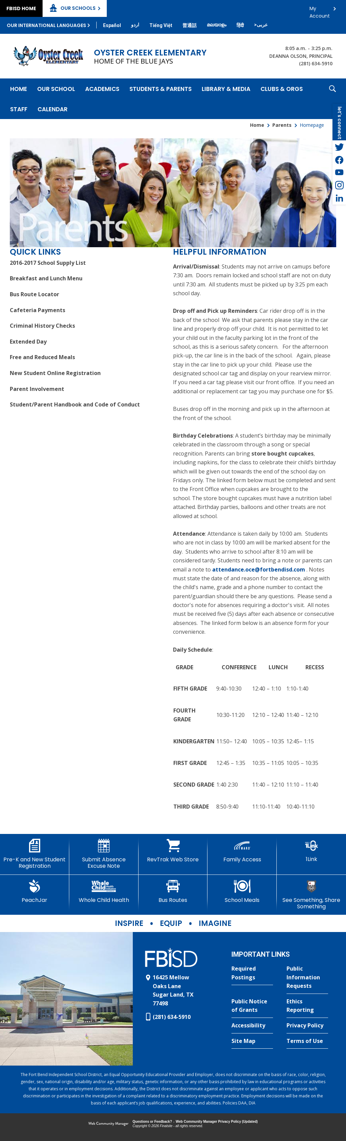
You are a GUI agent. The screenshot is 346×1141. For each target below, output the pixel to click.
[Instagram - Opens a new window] (339, 185)
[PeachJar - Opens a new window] (34, 891)
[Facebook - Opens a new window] (339, 160)
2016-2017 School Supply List (48, 262)
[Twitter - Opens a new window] (339, 147)
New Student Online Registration (55, 373)
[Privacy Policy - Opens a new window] (307, 1025)
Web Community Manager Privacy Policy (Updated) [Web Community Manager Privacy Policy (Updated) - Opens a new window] (217, 1121)
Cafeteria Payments (37, 310)
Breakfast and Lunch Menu (46, 278)
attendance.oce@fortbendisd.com (258, 569)
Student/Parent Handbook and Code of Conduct (75, 404)
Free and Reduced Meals (42, 357)
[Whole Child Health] (104, 891)
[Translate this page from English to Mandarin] (189, 25)
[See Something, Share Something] (311, 895)
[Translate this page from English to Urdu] (135, 25)
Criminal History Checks (42, 325)
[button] (332, 98)
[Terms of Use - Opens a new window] (307, 1041)
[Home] (18, 88)
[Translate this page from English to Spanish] (112, 25)
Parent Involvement (37, 389)
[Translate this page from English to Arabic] (261, 25)
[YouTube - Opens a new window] (339, 172)
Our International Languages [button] (46, 25)
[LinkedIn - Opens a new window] (339, 198)
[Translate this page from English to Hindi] (240, 25)
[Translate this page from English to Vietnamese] (161, 25)
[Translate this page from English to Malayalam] (216, 25)
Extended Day (28, 341)
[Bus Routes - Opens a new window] (173, 891)
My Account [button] (320, 10)
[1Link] (311, 850)
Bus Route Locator (34, 294)
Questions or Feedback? (152, 1121)
